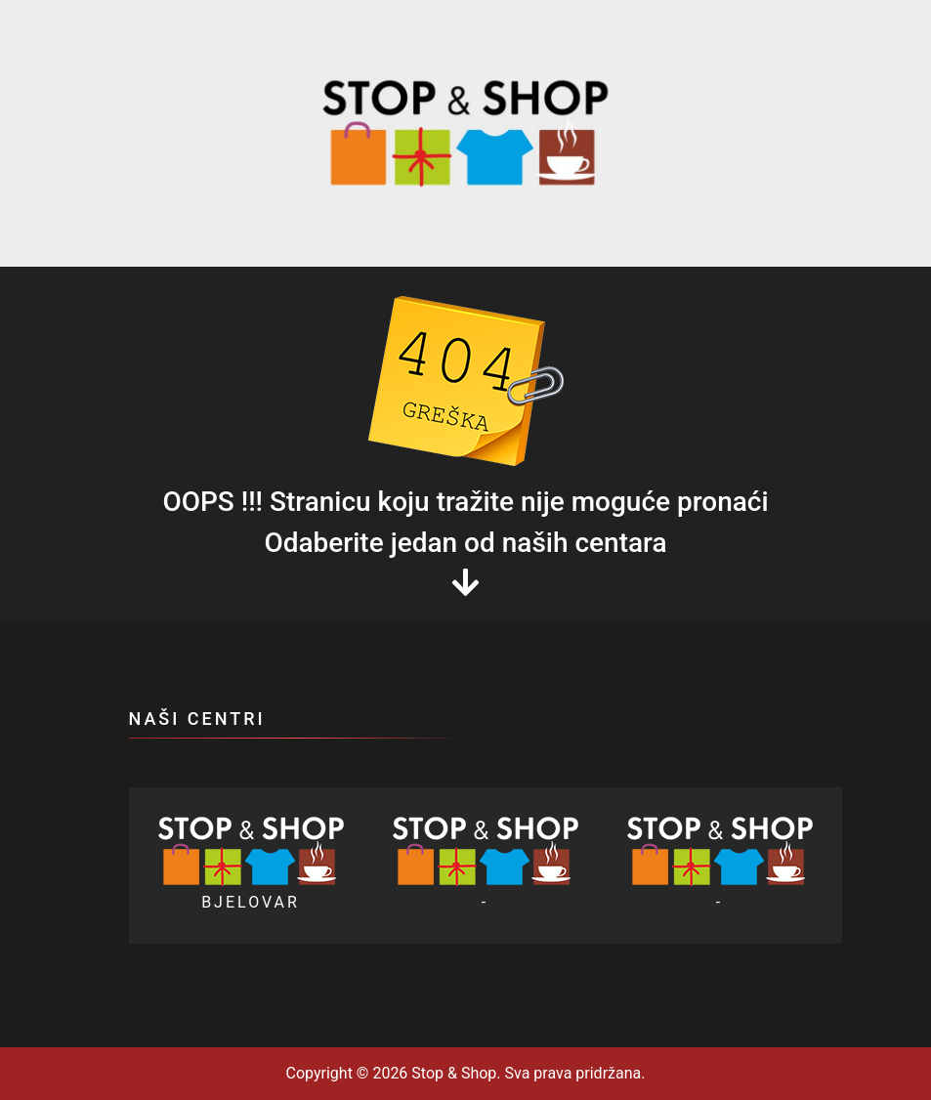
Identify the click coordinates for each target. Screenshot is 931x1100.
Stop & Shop (451, 1073)
